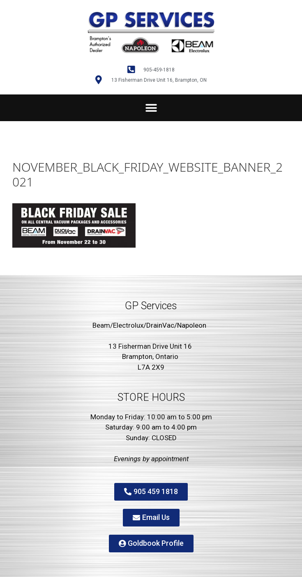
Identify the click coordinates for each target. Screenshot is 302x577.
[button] (151, 108)
